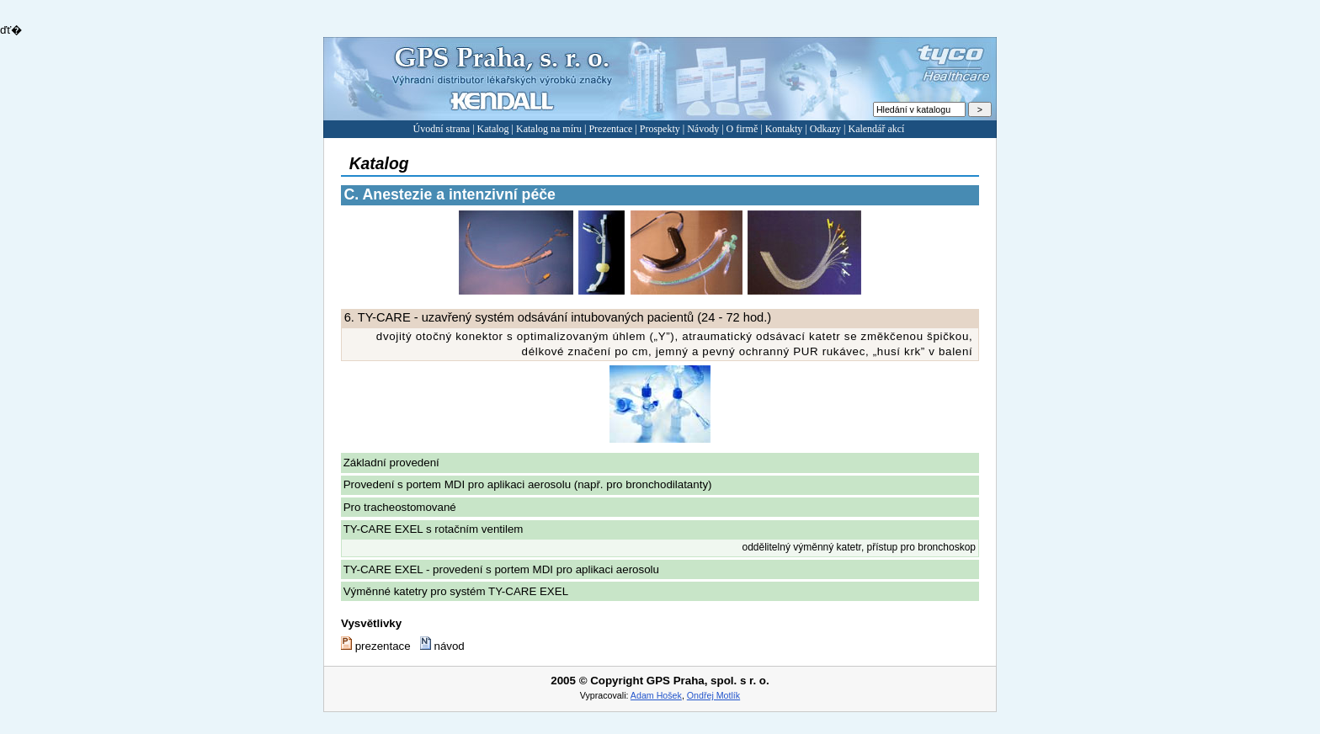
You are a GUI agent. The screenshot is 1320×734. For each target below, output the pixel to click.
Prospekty (660, 129)
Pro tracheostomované (399, 507)
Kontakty (784, 129)
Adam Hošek (656, 695)
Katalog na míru (549, 129)
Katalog (493, 129)
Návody (703, 129)
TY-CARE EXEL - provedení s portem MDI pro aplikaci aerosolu (501, 569)
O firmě (742, 129)
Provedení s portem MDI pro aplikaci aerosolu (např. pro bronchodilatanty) (527, 484)
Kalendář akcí (876, 129)
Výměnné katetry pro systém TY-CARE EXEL (455, 591)
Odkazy (825, 129)
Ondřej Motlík (713, 695)
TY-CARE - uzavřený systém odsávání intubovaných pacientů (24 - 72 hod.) (558, 317)
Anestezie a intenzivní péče (450, 194)
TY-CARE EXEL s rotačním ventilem (433, 529)
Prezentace (610, 129)
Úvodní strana (442, 129)
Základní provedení (391, 462)
